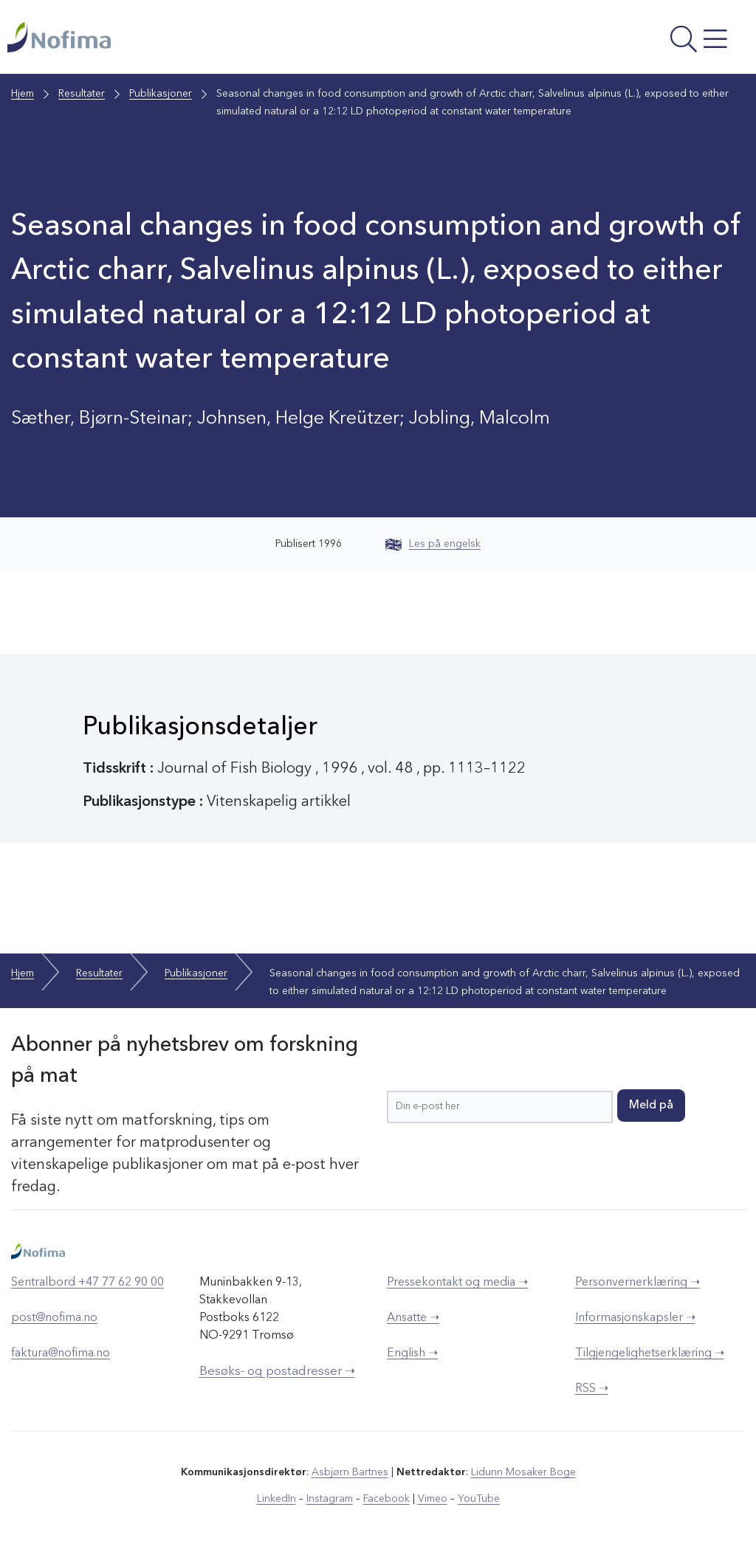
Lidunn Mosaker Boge (523, 1472)
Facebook (386, 1499)
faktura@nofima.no (60, 1353)
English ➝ (412, 1353)
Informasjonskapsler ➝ (635, 1318)
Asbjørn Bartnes (350, 1472)
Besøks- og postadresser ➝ (277, 1371)
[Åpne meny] (610, 40)
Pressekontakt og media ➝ (457, 1283)
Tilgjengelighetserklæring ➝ (649, 1353)
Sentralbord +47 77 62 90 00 (87, 1283)
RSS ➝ (591, 1389)
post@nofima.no (54, 1318)
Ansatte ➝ (413, 1318)
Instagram (329, 1499)
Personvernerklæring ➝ (637, 1283)
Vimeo (432, 1499)
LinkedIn (276, 1499)
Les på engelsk (433, 544)
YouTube (479, 1499)
